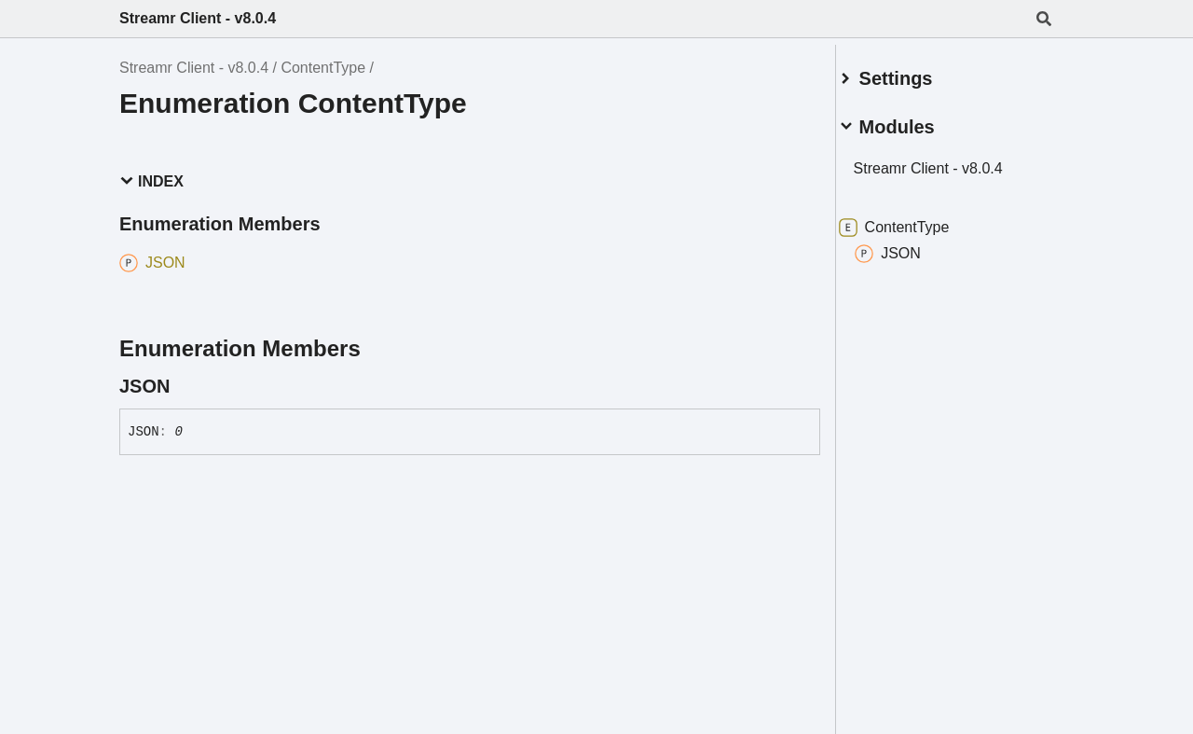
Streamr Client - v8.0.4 (197, 18)
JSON (910, 246)
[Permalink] (186, 386)
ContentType (323, 68)
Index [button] (151, 181)
